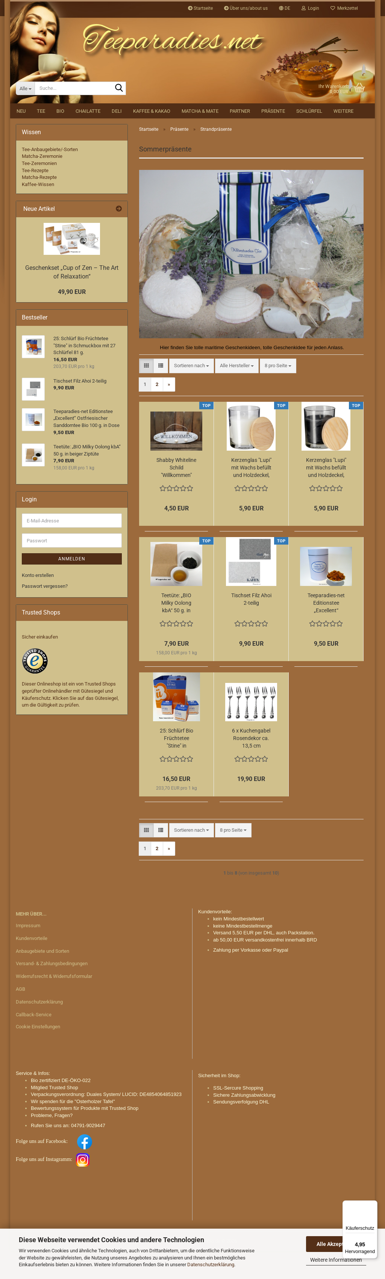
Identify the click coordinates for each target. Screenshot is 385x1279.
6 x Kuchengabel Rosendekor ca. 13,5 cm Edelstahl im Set (251, 767)
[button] (284, 8)
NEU (21, 139)
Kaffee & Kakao (151, 139)
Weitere (343, 139)
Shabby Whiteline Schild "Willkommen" (176, 495)
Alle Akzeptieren (336, 1244)
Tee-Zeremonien (39, 191)
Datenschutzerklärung (210, 1264)
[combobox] (191, 394)
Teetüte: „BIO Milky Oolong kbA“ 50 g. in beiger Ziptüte (176, 631)
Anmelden (71, 587)
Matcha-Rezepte (39, 205)
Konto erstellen (38, 603)
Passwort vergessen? (45, 614)
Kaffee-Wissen (38, 212)
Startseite (200, 8)
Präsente (273, 139)
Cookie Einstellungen (38, 1055)
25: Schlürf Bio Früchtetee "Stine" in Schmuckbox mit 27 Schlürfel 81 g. (176, 767)
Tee (41, 139)
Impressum (28, 954)
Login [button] (310, 8)
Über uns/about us (246, 8)
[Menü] (372, 1204)
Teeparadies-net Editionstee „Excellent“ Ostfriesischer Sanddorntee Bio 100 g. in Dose (326, 631)
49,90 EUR (72, 320)
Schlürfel (309, 139)
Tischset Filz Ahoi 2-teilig (251, 627)
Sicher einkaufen (40, 665)
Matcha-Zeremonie (42, 184)
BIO (60, 139)
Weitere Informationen (336, 1260)
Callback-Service (34, 1043)
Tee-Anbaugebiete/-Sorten (50, 177)
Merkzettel (344, 8)
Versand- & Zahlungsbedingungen (52, 991)
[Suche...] (25, 116)
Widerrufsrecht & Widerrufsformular (54, 1004)
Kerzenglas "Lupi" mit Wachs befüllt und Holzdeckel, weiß (251, 496)
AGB (20, 1017)
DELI (117, 139)
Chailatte (88, 139)
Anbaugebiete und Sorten (42, 979)
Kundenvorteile (31, 966)
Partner (240, 139)
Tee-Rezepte (35, 198)
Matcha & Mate (200, 139)
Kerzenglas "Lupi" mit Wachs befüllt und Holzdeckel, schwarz (326, 496)
